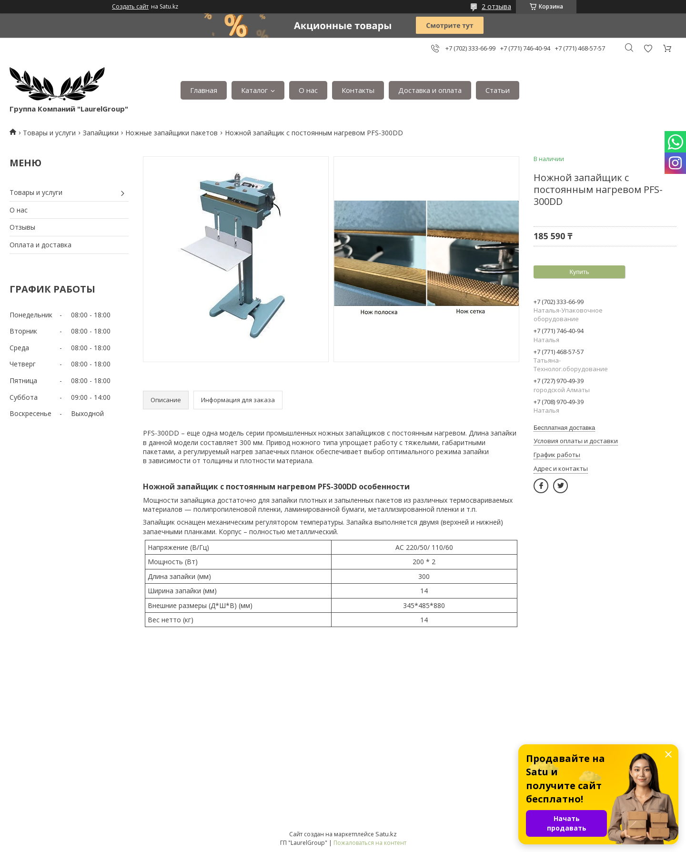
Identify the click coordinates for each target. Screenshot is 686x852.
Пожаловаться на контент (369, 843)
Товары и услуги (49, 132)
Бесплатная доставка (564, 427)
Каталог (254, 90)
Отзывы (22, 227)
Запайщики (101, 132)
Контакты (358, 90)
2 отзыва (496, 6)
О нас (308, 90)
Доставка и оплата (430, 90)
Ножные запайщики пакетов (171, 132)
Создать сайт (130, 6)
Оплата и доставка (40, 244)
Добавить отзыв (647, 48)
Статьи (497, 90)
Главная (203, 90)
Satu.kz (386, 834)
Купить (579, 271)
